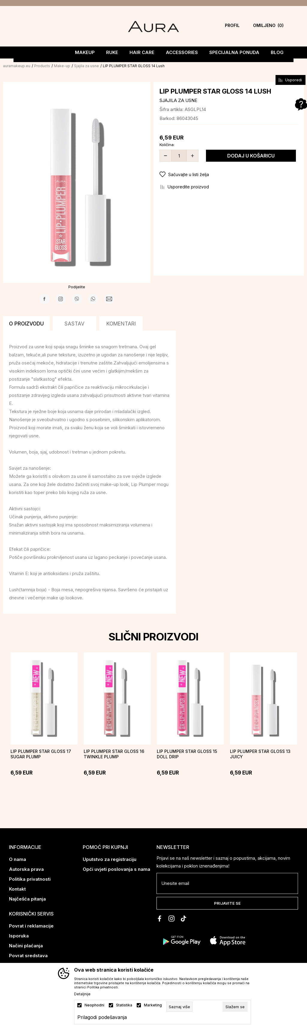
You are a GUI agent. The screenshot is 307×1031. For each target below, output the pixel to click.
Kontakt (17, 889)
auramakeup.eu (16, 66)
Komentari (121, 324)
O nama (17, 859)
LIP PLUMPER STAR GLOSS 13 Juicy (260, 754)
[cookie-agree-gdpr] (235, 1007)
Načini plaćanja (26, 946)
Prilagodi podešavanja (102, 1017)
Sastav (74, 324)
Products (42, 66)
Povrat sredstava (28, 955)
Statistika (124, 1005)
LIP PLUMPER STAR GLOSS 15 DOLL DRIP (187, 754)
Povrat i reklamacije (31, 926)
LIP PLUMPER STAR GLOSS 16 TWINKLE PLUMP (114, 754)
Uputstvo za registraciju (109, 859)
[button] (228, 174)
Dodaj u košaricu (251, 156)
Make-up (62, 66)
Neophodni (94, 1005)
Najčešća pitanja (27, 899)
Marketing (153, 1005)
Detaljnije (82, 994)
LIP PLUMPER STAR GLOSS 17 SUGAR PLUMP (40, 754)
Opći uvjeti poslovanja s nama (116, 869)
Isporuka (19, 936)
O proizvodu (26, 324)
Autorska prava (26, 869)
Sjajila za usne (86, 66)
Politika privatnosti (30, 879)
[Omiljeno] (258, 26)
